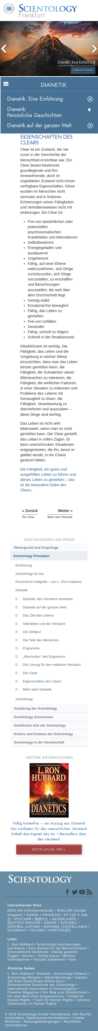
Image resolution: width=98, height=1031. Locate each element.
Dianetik (21, 590)
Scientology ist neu (29, 574)
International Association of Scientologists (42, 989)
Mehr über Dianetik (37, 689)
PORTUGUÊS (60, 930)
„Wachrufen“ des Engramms (44, 656)
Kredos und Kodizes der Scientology (43, 734)
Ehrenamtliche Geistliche (28, 952)
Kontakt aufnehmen (49, 959)
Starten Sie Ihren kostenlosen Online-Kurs (47, 979)
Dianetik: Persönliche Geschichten (34, 112)
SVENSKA (68, 923)
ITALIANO (37, 930)
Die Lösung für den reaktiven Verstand (51, 665)
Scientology (24, 699)
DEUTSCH (16, 923)
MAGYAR (33, 923)
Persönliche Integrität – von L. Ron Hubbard (48, 582)
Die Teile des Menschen (41, 640)
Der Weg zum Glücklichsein (64, 992)
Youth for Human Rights (54, 1000)
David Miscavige (58, 977)
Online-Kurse (49, 956)
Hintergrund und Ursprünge (36, 548)
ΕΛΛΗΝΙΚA (16, 930)
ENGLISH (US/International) (31, 910)
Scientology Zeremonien (33, 717)
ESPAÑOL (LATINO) (24, 927)
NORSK (50, 923)
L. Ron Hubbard (20, 944)
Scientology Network (71, 973)
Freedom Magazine (23, 992)
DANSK (33, 915)
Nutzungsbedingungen (42, 1021)
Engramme (31, 648)
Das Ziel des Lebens (38, 615)
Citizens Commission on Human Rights (49, 1001)
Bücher (28, 956)
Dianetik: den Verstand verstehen (48, 599)
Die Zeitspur (32, 632)
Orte (72, 959)
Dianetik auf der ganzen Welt (39, 125)
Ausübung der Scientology (35, 708)
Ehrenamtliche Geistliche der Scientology (41, 985)
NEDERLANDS (64, 919)
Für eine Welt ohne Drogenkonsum (36, 996)
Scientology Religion (24, 977)
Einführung (23, 565)
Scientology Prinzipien (31, 556)
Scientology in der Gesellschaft (39, 742)
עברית (70, 914)
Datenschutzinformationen (47, 1018)
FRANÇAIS (51, 915)
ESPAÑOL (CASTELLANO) (65, 927)
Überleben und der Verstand (44, 624)
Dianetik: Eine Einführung (35, 99)
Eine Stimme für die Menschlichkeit (57, 948)
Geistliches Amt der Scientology (40, 725)
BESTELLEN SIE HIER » (49, 849)
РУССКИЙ (23, 919)
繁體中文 (41, 919)
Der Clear (30, 673)
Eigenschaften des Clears (42, 681)
